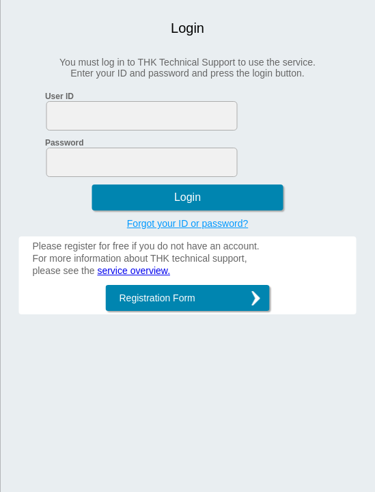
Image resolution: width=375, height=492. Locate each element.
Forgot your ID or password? (187, 223)
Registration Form (157, 297)
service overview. (133, 270)
